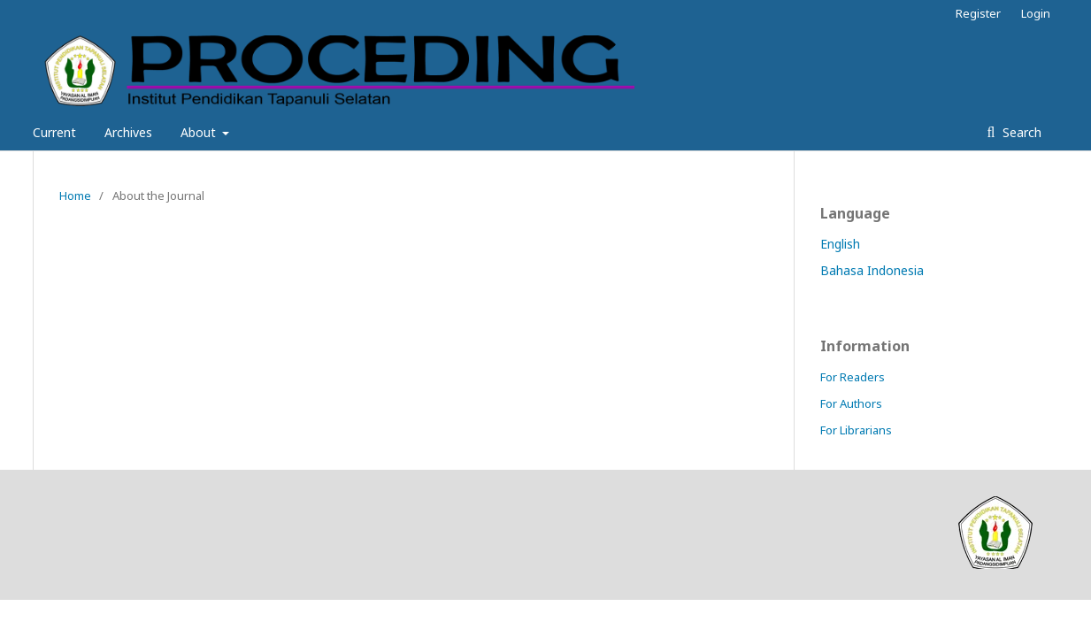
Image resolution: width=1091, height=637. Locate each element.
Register (978, 13)
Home (75, 195)
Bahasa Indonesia (872, 270)
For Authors (851, 403)
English (840, 243)
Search (1020, 132)
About (200, 132)
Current (54, 132)
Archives (128, 132)
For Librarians (856, 430)
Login (1035, 13)
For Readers (852, 377)
